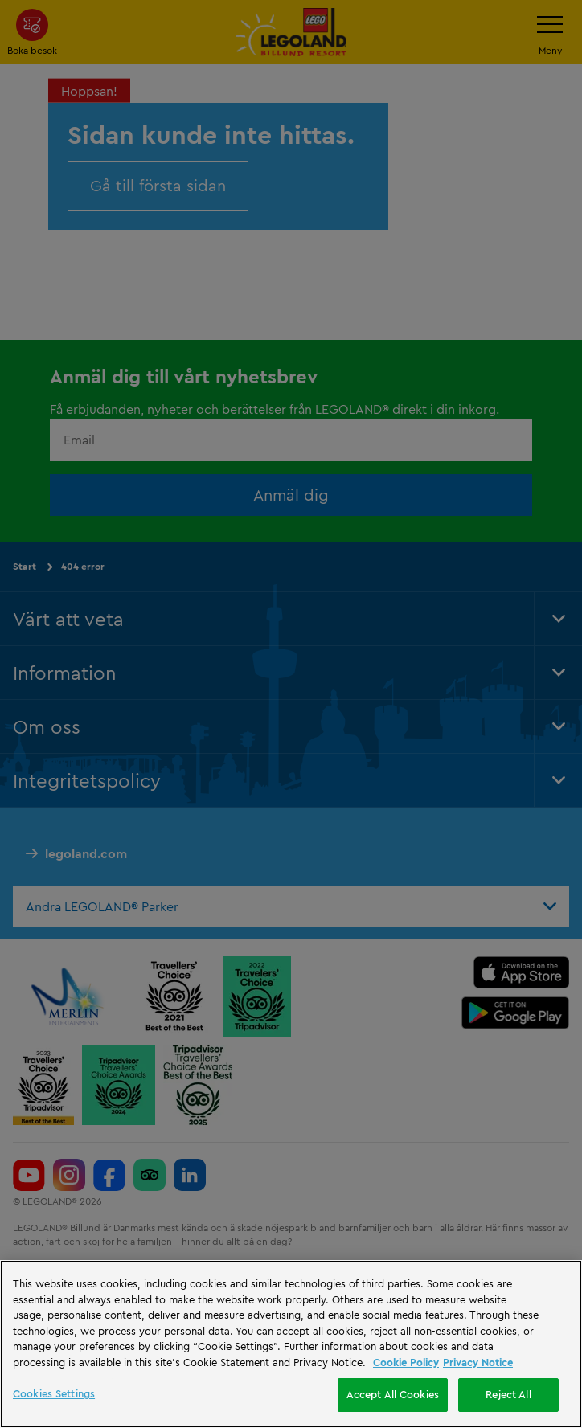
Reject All (508, 1394)
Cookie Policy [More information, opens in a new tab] (406, 1362)
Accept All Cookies (392, 1394)
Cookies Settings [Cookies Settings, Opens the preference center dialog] (54, 1393)
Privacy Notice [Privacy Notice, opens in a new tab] (478, 1362)
